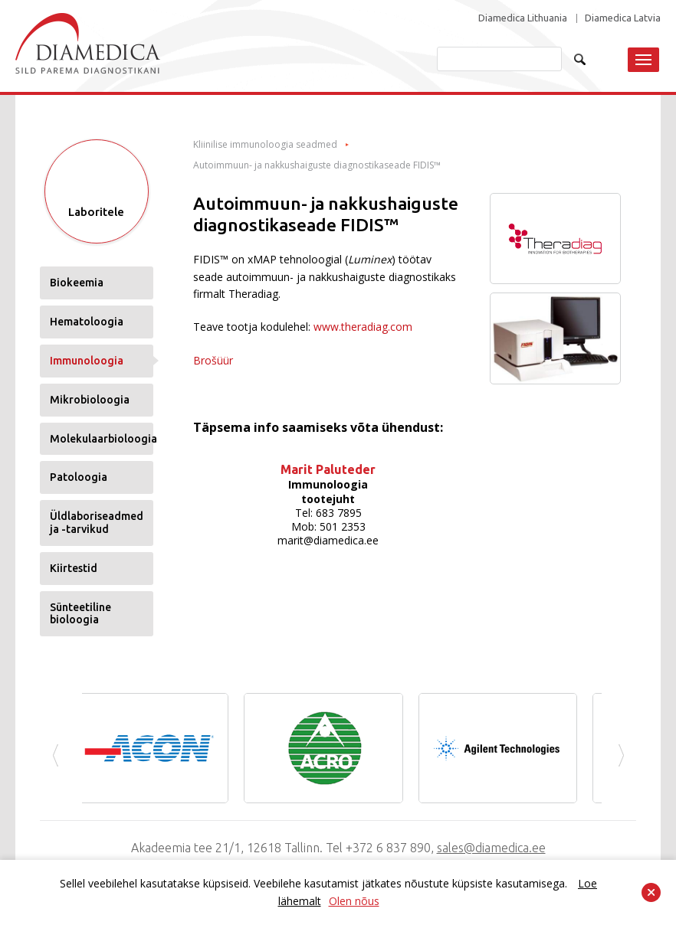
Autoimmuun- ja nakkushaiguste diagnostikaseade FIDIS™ (317, 165)
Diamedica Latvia (623, 18)
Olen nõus (354, 901)
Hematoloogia (86, 321)
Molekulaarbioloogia (101, 439)
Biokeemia (76, 282)
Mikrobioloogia (90, 400)
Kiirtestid (73, 568)
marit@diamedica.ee (328, 540)
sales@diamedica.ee (491, 848)
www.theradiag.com (362, 326)
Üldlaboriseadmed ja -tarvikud (96, 522)
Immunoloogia (86, 361)
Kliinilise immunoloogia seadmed (265, 144)
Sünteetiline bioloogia (80, 613)
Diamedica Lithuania (522, 18)
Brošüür (213, 360)
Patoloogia (78, 477)
